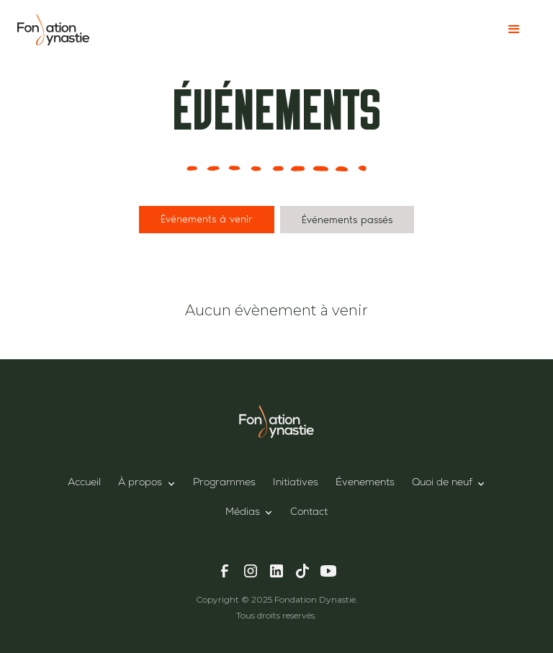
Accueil (84, 483)
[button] (514, 29)
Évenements (365, 483)
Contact (309, 513)
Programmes (224, 483)
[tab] (206, 219)
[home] (53, 29)
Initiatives (295, 483)
